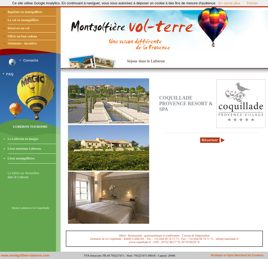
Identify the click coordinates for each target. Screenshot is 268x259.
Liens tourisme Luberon (24, 149)
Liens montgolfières (21, 158)
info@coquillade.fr (227, 238)
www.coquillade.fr (140, 242)
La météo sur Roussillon (23, 173)
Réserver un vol (18, 28)
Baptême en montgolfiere (25, 12)
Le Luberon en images (23, 139)
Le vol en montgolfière (23, 20)
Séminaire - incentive (22, 43)
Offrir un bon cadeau (22, 36)
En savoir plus (229, 3)
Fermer (252, 3)
